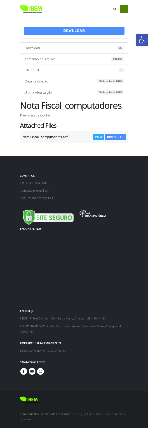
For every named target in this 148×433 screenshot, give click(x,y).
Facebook (23, 371)
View (98, 137)
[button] (142, 40)
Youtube (32, 371)
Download (74, 31)
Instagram (40, 371)
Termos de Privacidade (56, 414)
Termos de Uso (30, 414)
